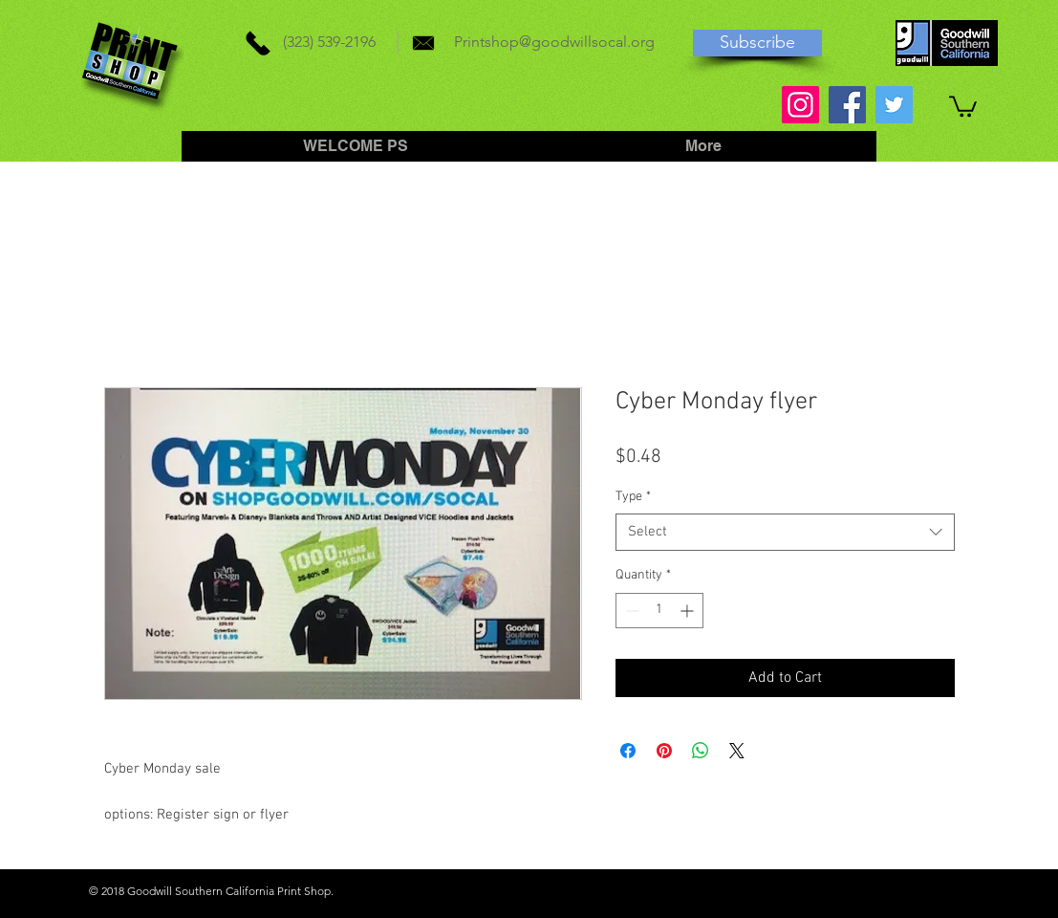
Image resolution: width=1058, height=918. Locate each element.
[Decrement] (630, 610)
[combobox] (785, 532)
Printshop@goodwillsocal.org (554, 42)
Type (633, 497)
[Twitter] (894, 104)
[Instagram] (800, 104)
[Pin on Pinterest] (664, 750)
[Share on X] (736, 750)
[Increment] (689, 610)
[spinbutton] (659, 610)
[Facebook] (847, 104)
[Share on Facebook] (627, 750)
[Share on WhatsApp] (700, 750)
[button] (963, 105)
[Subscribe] (757, 43)
